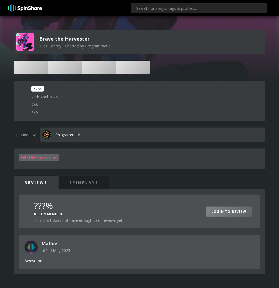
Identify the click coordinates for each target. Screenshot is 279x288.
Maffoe (49, 244)
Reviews (36, 182)
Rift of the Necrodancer (39, 157)
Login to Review (228, 211)
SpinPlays (84, 182)
